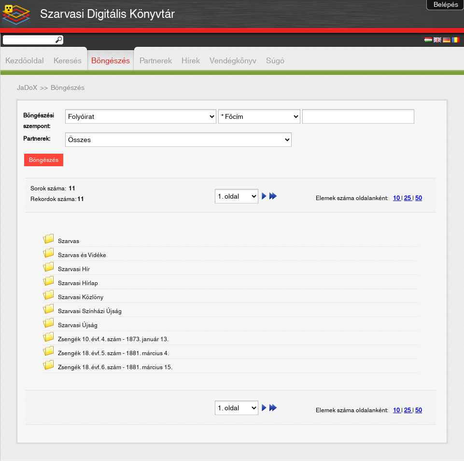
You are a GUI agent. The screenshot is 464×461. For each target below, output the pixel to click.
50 (418, 198)
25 (408, 198)
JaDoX (27, 88)
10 (397, 198)
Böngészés (43, 160)
